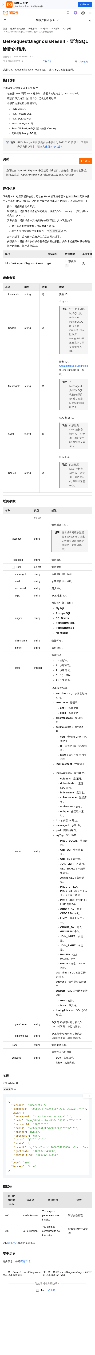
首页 (5, 28)
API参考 (44, 28)
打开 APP (84, 4)
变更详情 (25, 1264)
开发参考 (33, 28)
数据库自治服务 (17, 28)
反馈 (51, 1293)
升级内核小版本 (53, 146)
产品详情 (47, 61)
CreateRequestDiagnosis (73, 365)
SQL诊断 (66, 28)
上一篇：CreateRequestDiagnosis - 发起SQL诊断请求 (22, 1277)
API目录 (55, 28)
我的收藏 (83, 61)
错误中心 (13, 1246)
